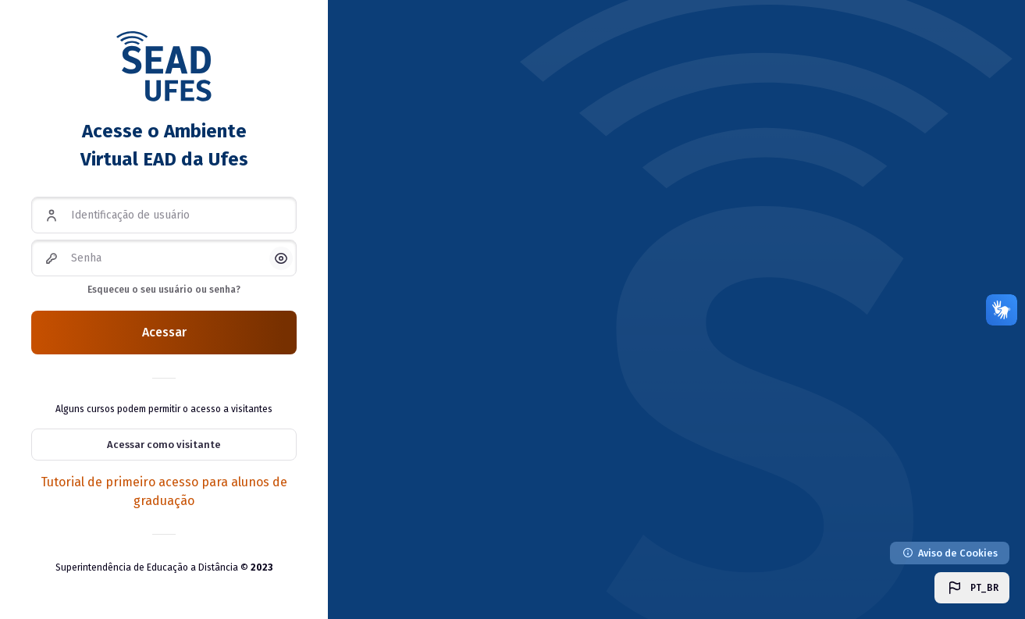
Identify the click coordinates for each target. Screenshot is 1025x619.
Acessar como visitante (164, 444)
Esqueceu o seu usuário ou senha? (163, 289)
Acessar (164, 332)
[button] (971, 587)
